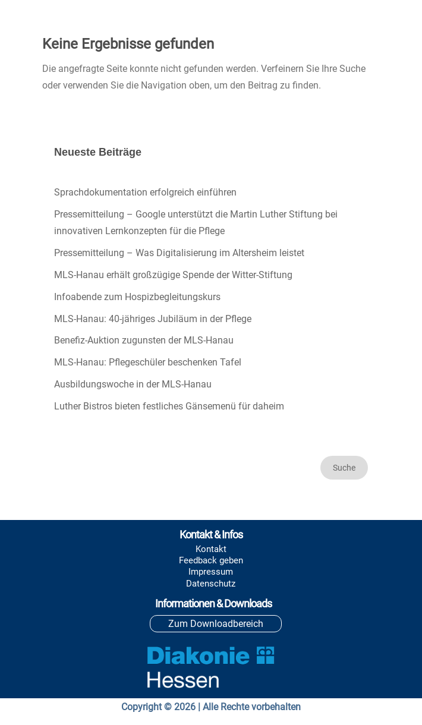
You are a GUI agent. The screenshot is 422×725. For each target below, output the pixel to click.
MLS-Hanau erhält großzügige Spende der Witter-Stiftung (173, 274)
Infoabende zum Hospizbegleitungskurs (137, 296)
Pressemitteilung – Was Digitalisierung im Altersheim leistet (179, 253)
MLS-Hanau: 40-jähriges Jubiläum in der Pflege (152, 318)
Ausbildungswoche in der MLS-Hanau (133, 384)
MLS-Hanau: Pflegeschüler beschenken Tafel (147, 362)
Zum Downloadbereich (215, 623)
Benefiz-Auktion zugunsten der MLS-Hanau (144, 340)
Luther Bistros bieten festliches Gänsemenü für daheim (169, 406)
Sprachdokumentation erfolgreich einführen (145, 192)
